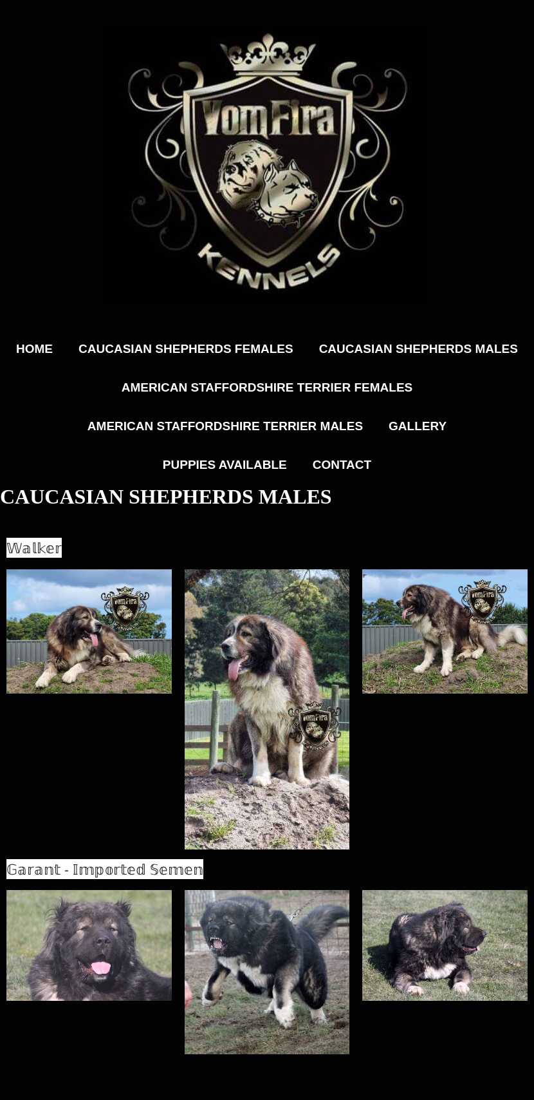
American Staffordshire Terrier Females (267, 387)
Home (34, 349)
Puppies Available (225, 464)
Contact (342, 464)
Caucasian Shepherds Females (185, 349)
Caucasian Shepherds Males (418, 349)
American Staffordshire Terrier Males (225, 426)
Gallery (418, 426)
